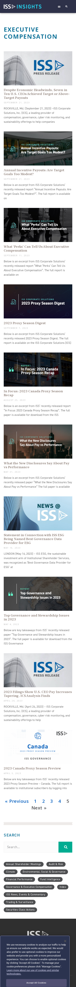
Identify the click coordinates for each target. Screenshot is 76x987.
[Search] (65, 847)
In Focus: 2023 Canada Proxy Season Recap (33, 393)
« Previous (17, 801)
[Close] (65, 948)
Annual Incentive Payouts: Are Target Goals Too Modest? (34, 172)
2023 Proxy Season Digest (25, 323)
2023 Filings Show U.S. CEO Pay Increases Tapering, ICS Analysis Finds (38, 694)
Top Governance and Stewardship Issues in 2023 (36, 617)
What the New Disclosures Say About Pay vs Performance (36, 465)
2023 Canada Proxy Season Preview (32, 768)
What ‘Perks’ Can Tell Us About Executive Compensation (36, 248)
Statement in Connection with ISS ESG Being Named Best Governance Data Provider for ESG (34, 539)
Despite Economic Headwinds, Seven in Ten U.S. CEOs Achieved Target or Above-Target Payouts (36, 94)
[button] (59, 6)
